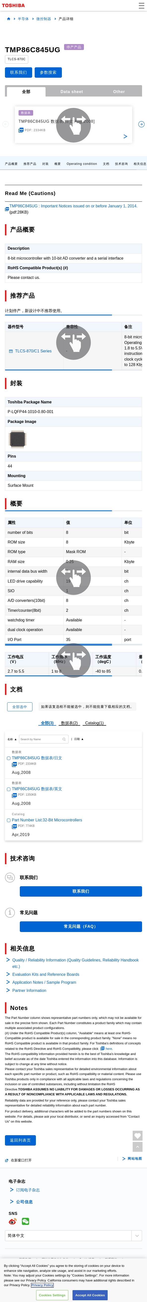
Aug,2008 (21, 772)
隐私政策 (25, 1259)
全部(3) (47, 723)
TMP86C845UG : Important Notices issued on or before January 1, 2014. (73, 206)
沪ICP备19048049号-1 (73, 1266)
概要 (57, 164)
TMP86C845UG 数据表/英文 (37, 789)
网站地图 (135, 1158)
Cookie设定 (86, 1259)
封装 (45, 164)
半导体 (23, 19)
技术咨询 (121, 164)
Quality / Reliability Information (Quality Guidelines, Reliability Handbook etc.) (75, 963)
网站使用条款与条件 (55, 1259)
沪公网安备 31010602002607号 (74, 1294)
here (109, 1049)
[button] (141, 5)
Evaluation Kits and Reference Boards (45, 974)
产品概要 (11, 164)
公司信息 (24, 1202)
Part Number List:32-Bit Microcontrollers (47, 820)
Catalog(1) (94, 723)
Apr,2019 (21, 835)
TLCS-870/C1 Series (33, 351)
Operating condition (82, 164)
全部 (26, 92)
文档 (106, 164)
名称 (10, 739)
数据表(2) (69, 723)
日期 (77, 738)
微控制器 (43, 19)
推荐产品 (30, 164)
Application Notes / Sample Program (44, 982)
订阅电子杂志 (28, 1190)
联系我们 (111, 1259)
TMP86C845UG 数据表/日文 (37, 758)
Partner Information (29, 990)
